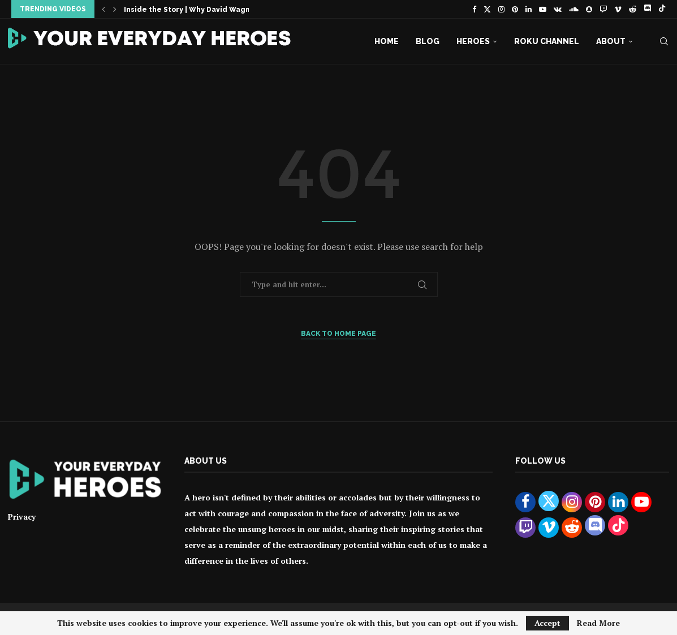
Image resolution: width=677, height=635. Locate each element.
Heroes (473, 41)
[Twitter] (487, 9)
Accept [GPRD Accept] (547, 622)
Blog (427, 41)
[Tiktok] (662, 9)
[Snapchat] (589, 9)
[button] (103, 9)
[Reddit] (632, 9)
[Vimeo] (618, 9)
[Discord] (647, 9)
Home (386, 41)
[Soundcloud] (574, 9)
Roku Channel (546, 41)
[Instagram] (501, 9)
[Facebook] (474, 9)
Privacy (22, 516)
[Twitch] (603, 9)
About (611, 41)
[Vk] (558, 9)
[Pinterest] (515, 9)
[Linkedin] (528, 9)
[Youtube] (542, 9)
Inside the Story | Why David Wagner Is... (198, 10)
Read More (598, 623)
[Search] (664, 41)
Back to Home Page (338, 334)
